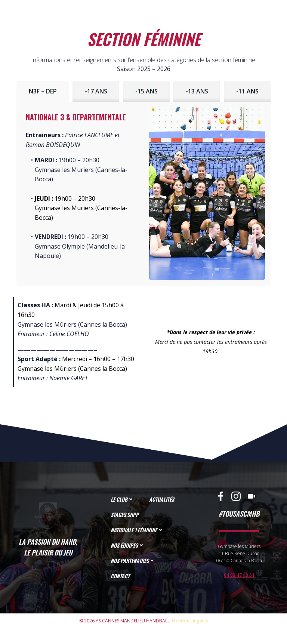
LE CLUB (122, 499)
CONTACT (120, 576)
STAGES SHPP (125, 514)
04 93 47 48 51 (239, 575)
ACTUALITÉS (161, 499)
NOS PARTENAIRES (133, 560)
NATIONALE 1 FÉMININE (137, 530)
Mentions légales (190, 621)
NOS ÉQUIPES (128, 545)
